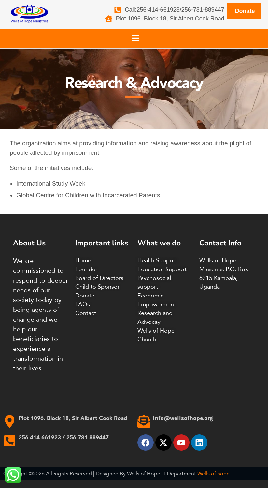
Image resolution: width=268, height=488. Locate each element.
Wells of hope (213, 473)
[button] (135, 39)
